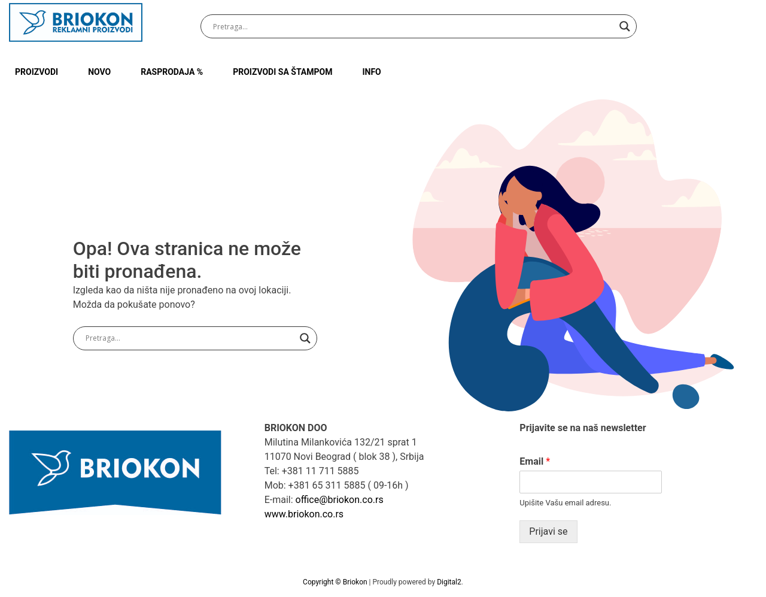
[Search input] (413, 26)
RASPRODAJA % (172, 72)
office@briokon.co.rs (340, 499)
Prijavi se (548, 531)
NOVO (99, 72)
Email (534, 461)
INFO (371, 72)
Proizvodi (36, 72)
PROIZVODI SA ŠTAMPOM (282, 72)
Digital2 (449, 582)
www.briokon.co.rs (304, 514)
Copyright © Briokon (336, 582)
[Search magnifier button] (624, 26)
